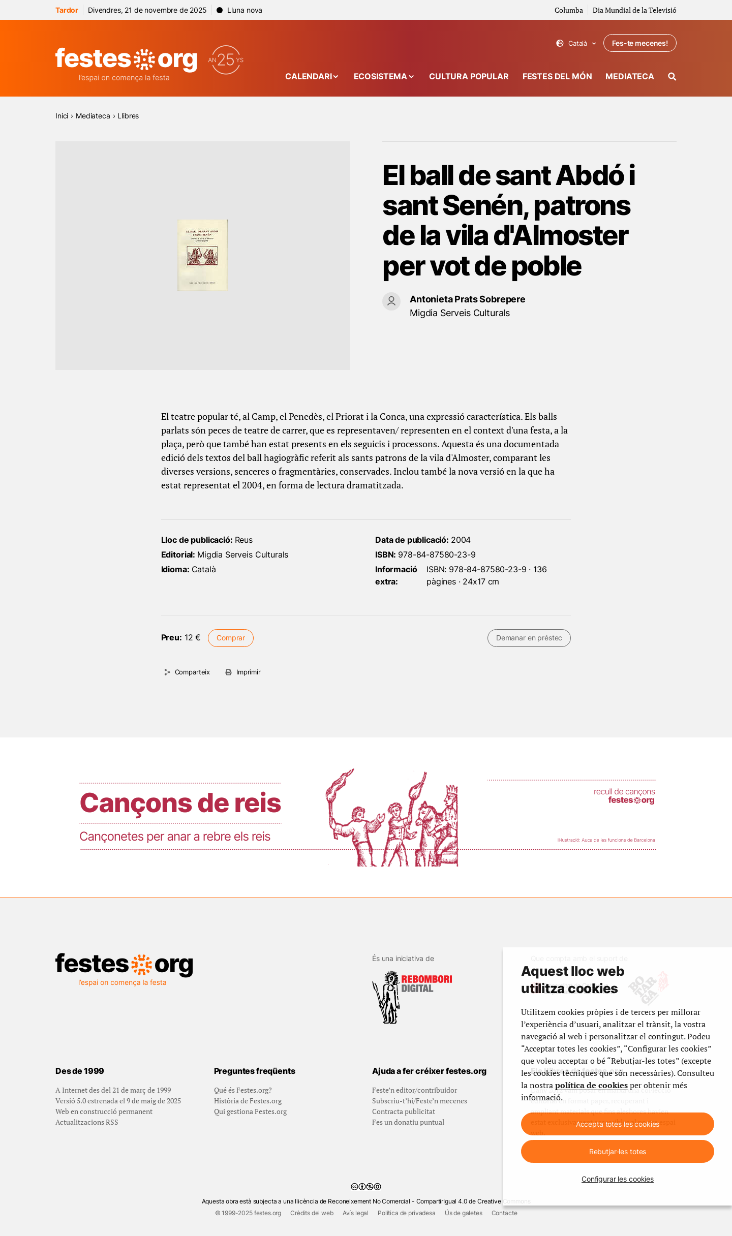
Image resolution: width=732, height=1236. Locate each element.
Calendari (308, 76)
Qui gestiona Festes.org (250, 1111)
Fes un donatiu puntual (408, 1122)
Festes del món (557, 76)
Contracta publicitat (403, 1111)
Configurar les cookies (618, 1179)
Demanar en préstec (529, 637)
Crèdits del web (311, 1213)
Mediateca (629, 76)
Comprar (231, 637)
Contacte (504, 1213)
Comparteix (192, 672)
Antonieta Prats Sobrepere (468, 299)
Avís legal (356, 1213)
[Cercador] (672, 76)
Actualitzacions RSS (86, 1122)
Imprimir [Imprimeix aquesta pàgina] (248, 672)
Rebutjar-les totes (617, 1151)
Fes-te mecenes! (640, 43)
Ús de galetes (463, 1213)
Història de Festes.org (248, 1100)
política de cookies (591, 1085)
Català (576, 43)
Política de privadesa (407, 1213)
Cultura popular (469, 76)
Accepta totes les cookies (618, 1124)
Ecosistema (380, 76)
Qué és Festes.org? (243, 1090)
